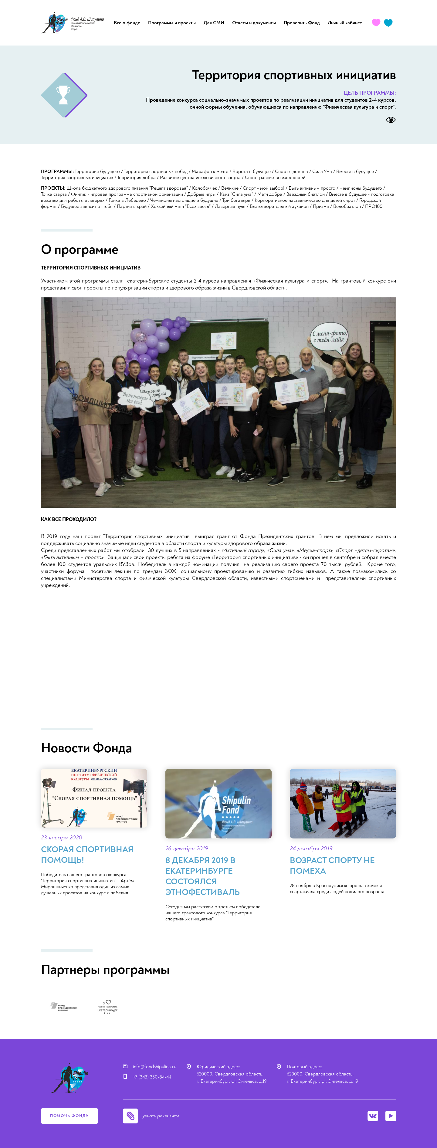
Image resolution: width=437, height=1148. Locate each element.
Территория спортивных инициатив (77, 177)
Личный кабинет (345, 23)
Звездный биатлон (305, 194)
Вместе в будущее (355, 171)
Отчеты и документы (254, 23)
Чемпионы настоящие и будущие (184, 200)
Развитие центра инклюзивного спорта (200, 177)
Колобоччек (204, 188)
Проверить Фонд (302, 23)
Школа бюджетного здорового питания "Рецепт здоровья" (127, 188)
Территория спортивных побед (156, 171)
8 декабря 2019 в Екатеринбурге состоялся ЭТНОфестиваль (202, 876)
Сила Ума (322, 171)
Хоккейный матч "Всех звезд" (181, 206)
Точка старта (54, 194)
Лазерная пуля (230, 206)
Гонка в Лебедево (127, 200)
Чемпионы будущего (361, 188)
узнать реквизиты (161, 1116)
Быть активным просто (312, 188)
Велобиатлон (347, 206)
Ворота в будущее (251, 171)
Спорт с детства (291, 171)
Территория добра (136, 177)
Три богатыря (236, 200)
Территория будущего (97, 171)
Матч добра (269, 194)
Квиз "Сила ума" (236, 194)
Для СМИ (214, 23)
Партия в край (132, 206)
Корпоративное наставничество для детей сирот (305, 200)
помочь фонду (69, 1115)
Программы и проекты (172, 23)
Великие (230, 188)
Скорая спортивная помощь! (87, 854)
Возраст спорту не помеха (332, 865)
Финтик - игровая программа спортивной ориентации (127, 194)
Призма (321, 206)
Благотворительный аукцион (279, 206)
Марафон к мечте (210, 171)
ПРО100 (373, 206)
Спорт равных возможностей (275, 177)
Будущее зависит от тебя (87, 206)
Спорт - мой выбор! (263, 188)
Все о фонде (127, 23)
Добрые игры (201, 194)
